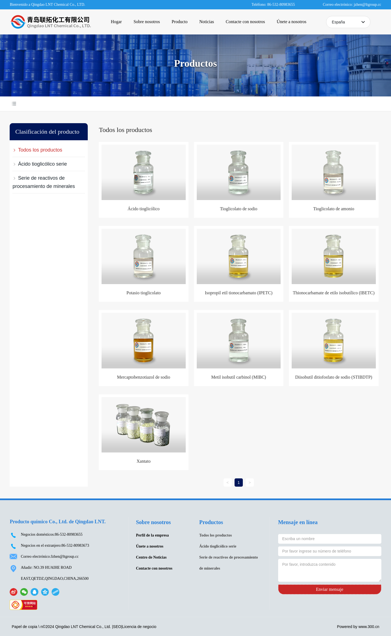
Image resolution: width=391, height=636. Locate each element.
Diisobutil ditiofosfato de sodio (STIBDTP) (333, 377)
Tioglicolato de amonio (333, 208)
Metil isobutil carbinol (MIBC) (238, 377)
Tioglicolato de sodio (238, 208)
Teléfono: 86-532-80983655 (273, 4)
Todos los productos (215, 535)
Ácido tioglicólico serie (217, 546)
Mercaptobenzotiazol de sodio (143, 377)
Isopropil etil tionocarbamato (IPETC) (238, 292)
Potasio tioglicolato (143, 292)
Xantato (144, 461)
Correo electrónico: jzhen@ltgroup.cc (352, 4)
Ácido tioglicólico (143, 208)
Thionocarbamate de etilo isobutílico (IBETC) (333, 292)
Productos (195, 63)
